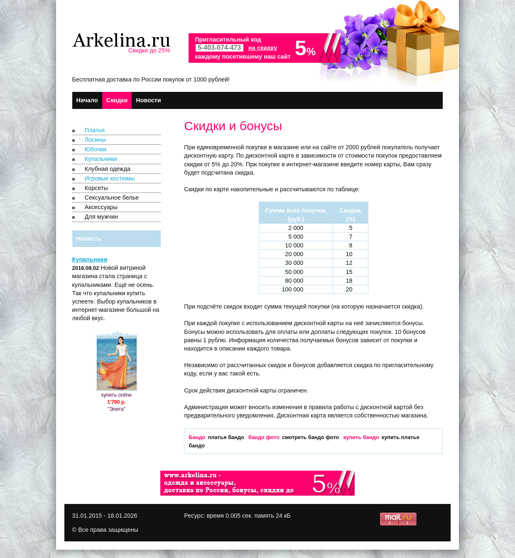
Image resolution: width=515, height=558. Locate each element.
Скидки (117, 100)
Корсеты (96, 188)
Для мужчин (101, 216)
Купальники (101, 159)
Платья (95, 130)
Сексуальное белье (112, 197)
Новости (148, 100)
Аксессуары (101, 207)
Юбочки (95, 149)
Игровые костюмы (110, 178)
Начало (87, 100)
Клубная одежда (107, 168)
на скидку (262, 47)
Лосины (95, 139)
